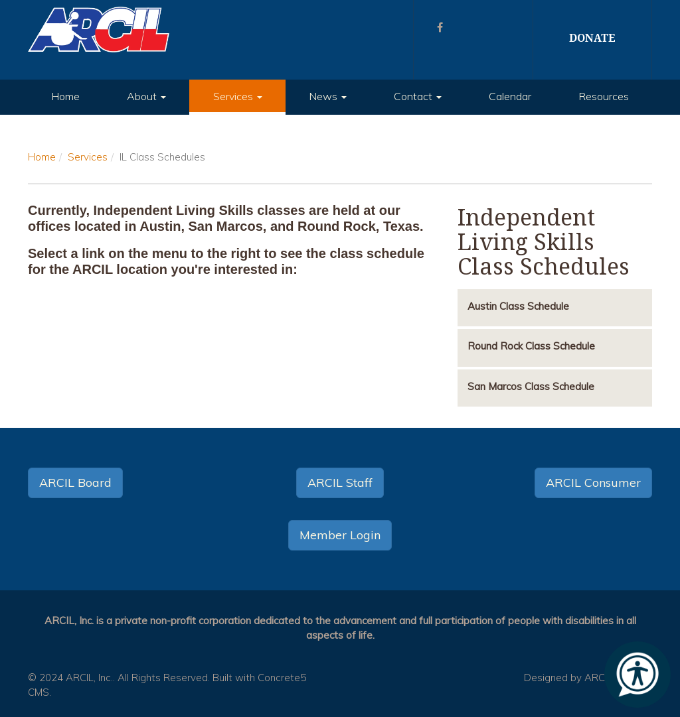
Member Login (340, 535)
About (146, 96)
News (328, 96)
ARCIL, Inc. (89, 677)
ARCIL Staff (340, 482)
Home (65, 96)
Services (237, 96)
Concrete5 (282, 677)
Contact (418, 96)
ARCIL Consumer (593, 482)
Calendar (510, 96)
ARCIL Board (75, 482)
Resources (603, 96)
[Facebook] (440, 27)
